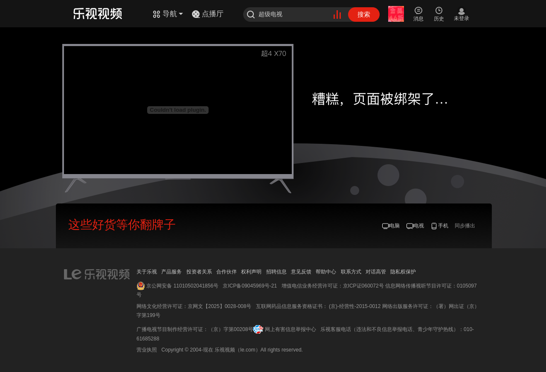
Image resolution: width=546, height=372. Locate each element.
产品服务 (171, 272)
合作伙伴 (226, 272)
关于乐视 (146, 272)
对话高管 (376, 272)
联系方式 (351, 272)
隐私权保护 (403, 272)
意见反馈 (301, 272)
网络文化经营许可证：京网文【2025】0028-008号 (193, 306)
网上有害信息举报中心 (290, 329)
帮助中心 (326, 272)
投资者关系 (199, 272)
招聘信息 (276, 272)
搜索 (363, 14)
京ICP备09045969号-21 (250, 286)
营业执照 (146, 350)
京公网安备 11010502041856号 (182, 286)
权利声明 (251, 272)
